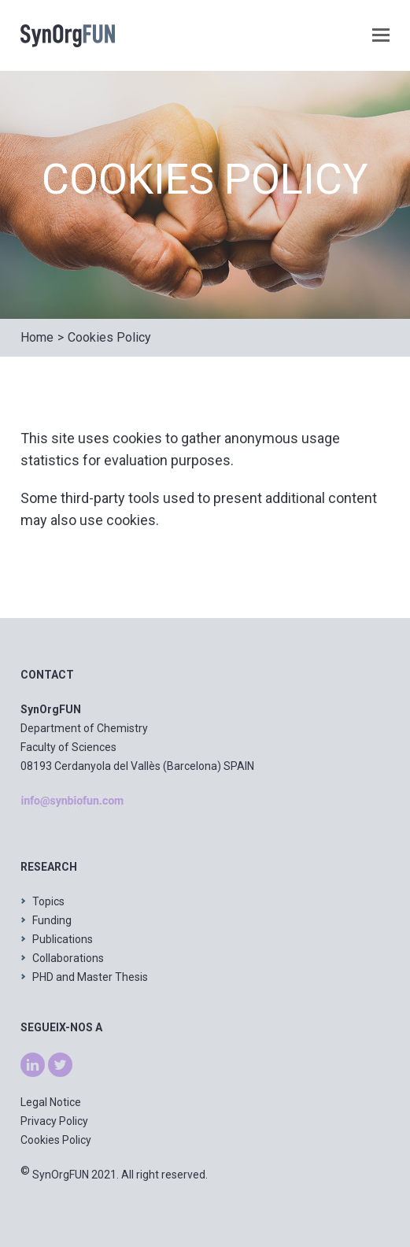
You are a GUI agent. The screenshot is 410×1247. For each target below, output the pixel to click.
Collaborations (68, 958)
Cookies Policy (109, 337)
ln (24, 1062)
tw (54, 1062)
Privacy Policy (54, 1121)
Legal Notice (50, 1102)
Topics (48, 901)
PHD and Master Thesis (90, 977)
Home (37, 337)
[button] (381, 35)
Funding (52, 920)
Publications (62, 939)
